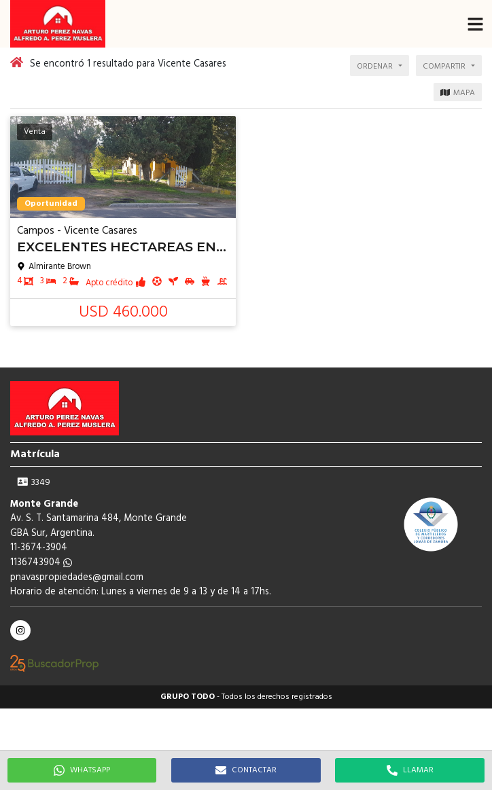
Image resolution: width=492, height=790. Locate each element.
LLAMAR (410, 770)
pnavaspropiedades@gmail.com (76, 578)
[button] (475, 24)
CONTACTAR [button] (246, 770)
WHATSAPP (82, 770)
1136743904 (41, 563)
